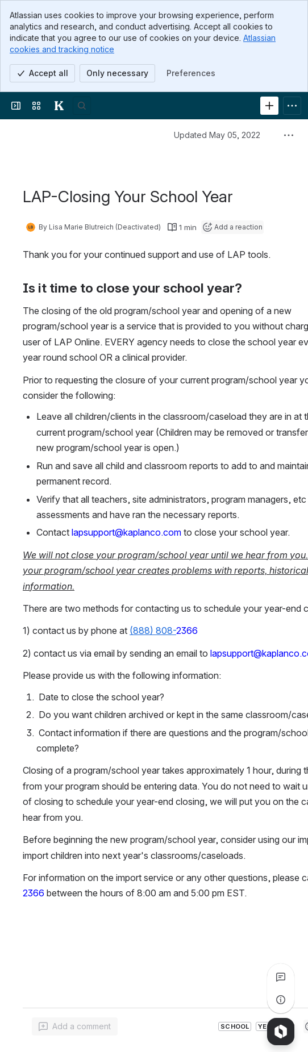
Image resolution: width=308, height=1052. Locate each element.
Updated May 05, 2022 (217, 135)
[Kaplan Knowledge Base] (59, 106)
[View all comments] (281, 977)
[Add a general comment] (75, 1026)
